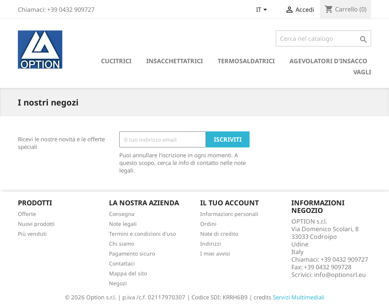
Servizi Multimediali (298, 297)
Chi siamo (121, 243)
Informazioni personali (229, 213)
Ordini (208, 223)
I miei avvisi (215, 253)
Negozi (118, 283)
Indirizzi (210, 243)
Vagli (362, 72)
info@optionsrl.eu (340, 274)
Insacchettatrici (174, 61)
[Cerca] (323, 38)
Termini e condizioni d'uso (142, 233)
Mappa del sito (128, 273)
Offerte (27, 213)
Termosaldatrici (246, 61)
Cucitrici (116, 61)
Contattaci (122, 263)
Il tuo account (229, 202)
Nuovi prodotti (36, 223)
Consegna (121, 213)
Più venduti (32, 233)
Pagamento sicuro (132, 253)
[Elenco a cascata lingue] (263, 10)
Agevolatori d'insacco (328, 61)
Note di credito (219, 233)
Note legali (123, 223)
